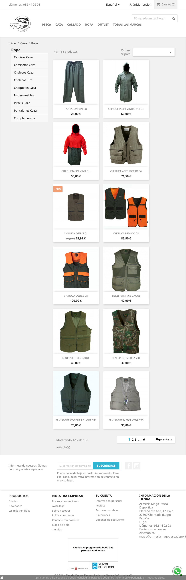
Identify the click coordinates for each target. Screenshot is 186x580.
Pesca (46, 25)
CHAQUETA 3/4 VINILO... (75, 171)
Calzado (74, 25)
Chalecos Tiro (23, 80)
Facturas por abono (107, 510)
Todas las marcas (127, 25)
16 (143, 439)
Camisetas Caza (24, 65)
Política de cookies (63, 515)
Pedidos (100, 505)
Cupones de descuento (110, 519)
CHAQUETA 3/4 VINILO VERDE (126, 109)
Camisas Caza (23, 57)
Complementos (24, 118)
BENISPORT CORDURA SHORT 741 (75, 420)
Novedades (15, 506)
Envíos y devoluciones (65, 501)
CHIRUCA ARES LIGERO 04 (126, 171)
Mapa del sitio (60, 524)
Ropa (89, 25)
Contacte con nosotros (65, 520)
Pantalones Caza (25, 111)
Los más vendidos (19, 510)
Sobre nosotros (61, 510)
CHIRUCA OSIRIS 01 (76, 233)
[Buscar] (154, 18)
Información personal (109, 500)
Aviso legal (58, 506)
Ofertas (13, 501)
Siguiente (164, 439)
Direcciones (103, 515)
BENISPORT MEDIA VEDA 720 (125, 420)
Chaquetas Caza (25, 88)
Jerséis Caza (22, 103)
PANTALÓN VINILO (76, 109)
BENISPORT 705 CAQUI (76, 358)
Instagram (136, 465)
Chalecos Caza (24, 72)
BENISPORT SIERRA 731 (126, 358)
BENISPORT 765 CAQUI (126, 295)
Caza (59, 25)
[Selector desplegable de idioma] (113, 5)
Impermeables (24, 95)
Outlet (103, 25)
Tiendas (57, 529)
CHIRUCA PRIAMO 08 (126, 233)
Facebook (128, 465)
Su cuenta (104, 496)
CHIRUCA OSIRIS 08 (76, 295)
